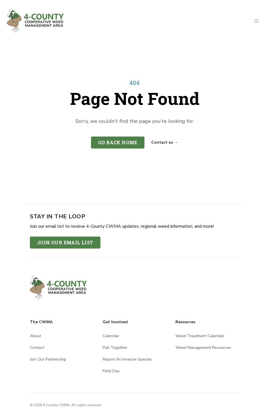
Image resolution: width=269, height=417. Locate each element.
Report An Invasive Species (127, 359)
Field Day (111, 371)
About (35, 336)
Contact (37, 347)
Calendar (111, 336)
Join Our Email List (65, 242)
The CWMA (41, 322)
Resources (185, 322)
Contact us (164, 142)
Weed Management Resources (203, 347)
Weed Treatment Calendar (199, 336)
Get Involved (115, 322)
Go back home (117, 142)
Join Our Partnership (48, 359)
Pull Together (115, 347)
